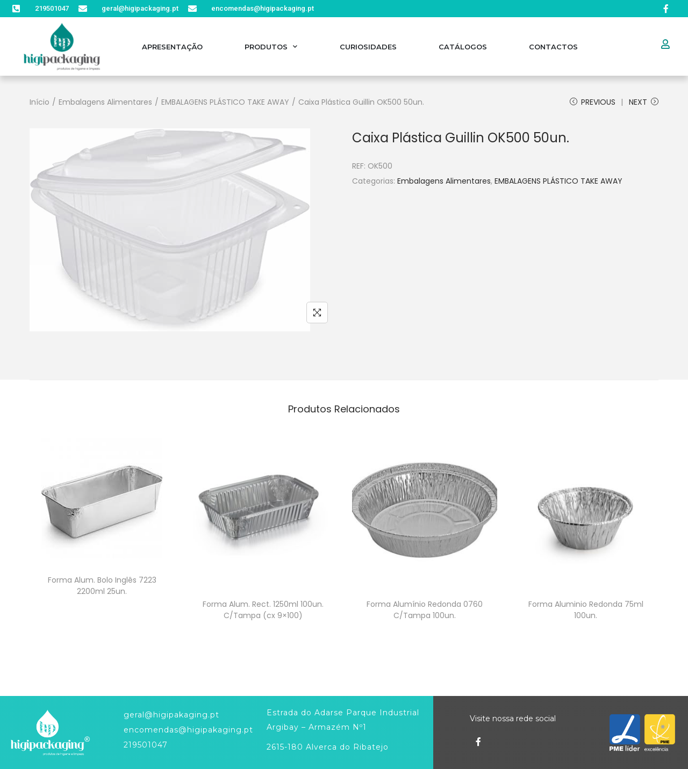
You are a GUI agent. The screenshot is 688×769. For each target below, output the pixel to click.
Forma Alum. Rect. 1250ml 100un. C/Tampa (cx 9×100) (263, 610)
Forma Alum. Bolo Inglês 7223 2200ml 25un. (102, 586)
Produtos (271, 46)
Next (643, 102)
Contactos (553, 46)
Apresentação (172, 46)
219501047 (146, 745)
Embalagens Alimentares (105, 102)
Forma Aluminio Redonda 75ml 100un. (585, 610)
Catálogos (463, 46)
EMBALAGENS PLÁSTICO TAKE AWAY (225, 102)
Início (39, 102)
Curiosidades (368, 46)
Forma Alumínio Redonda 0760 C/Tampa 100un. (425, 610)
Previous (592, 102)
